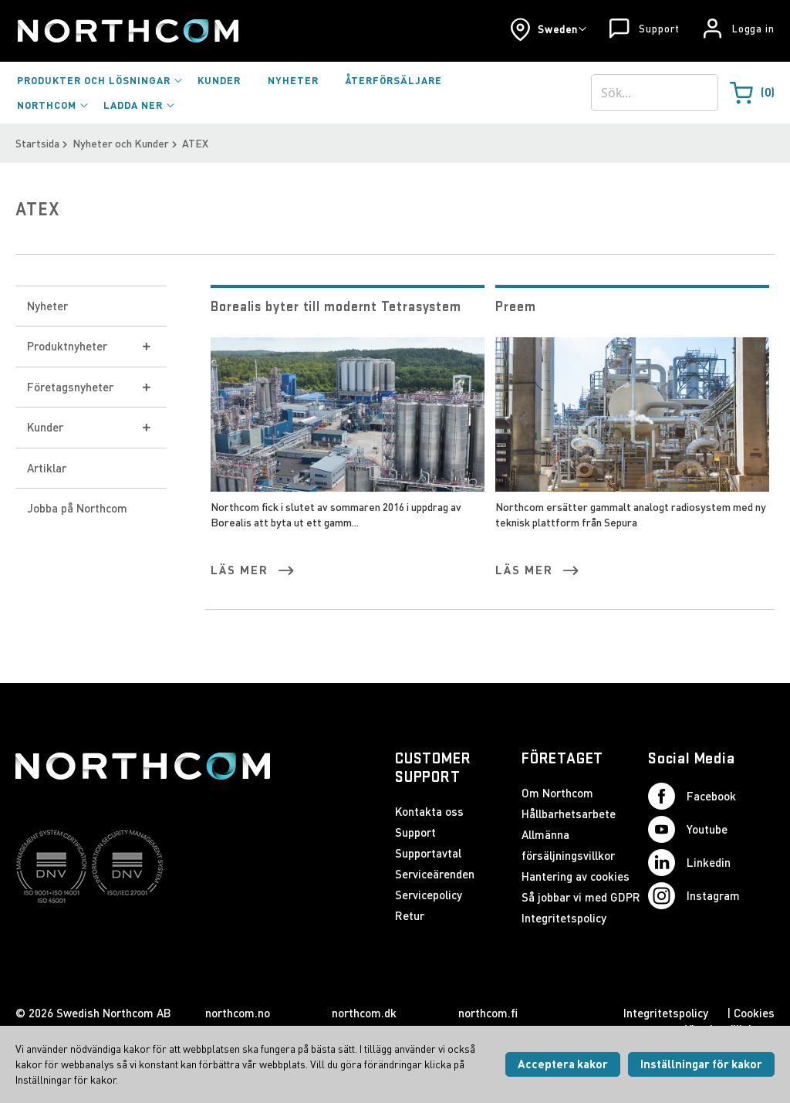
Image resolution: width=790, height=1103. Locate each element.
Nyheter (47, 306)
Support (659, 28)
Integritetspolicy (564, 918)
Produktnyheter (67, 346)
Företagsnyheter (70, 387)
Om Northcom (557, 793)
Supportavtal (428, 853)
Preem (515, 306)
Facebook (692, 796)
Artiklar (46, 468)
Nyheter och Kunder (121, 143)
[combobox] (654, 92)
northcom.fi (488, 1013)
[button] (548, 29)
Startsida (37, 143)
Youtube (688, 829)
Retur (409, 915)
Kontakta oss (429, 811)
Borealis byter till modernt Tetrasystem (336, 306)
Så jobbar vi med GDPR (581, 897)
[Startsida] (126, 30)
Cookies (754, 1013)
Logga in (753, 28)
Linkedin (689, 862)
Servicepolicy (428, 895)
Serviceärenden (434, 874)
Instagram (694, 895)
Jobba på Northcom (77, 508)
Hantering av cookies (576, 876)
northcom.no (237, 1013)
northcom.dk (364, 1013)
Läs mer (239, 570)
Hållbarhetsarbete (569, 813)
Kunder (45, 427)
